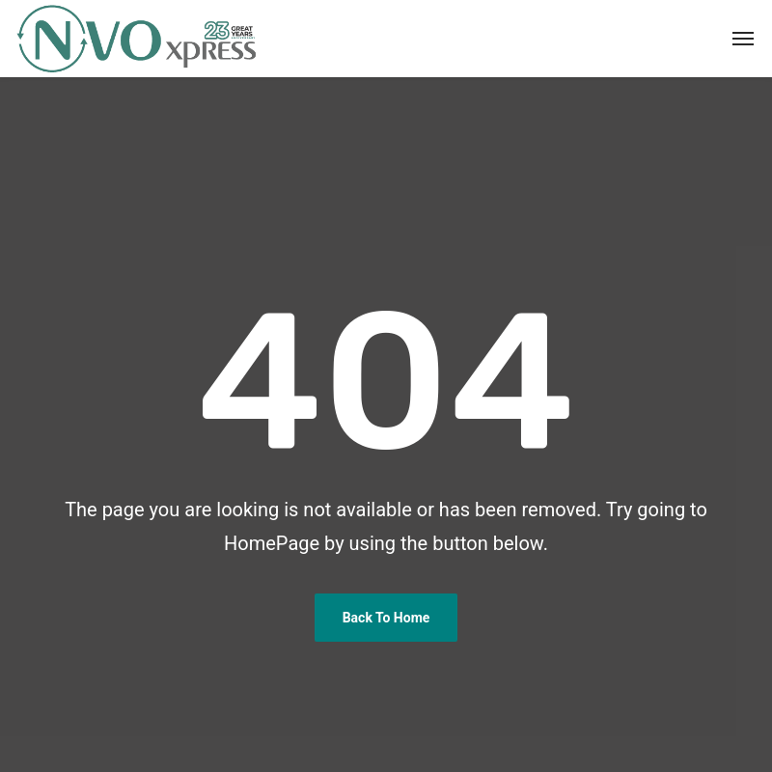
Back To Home (386, 617)
